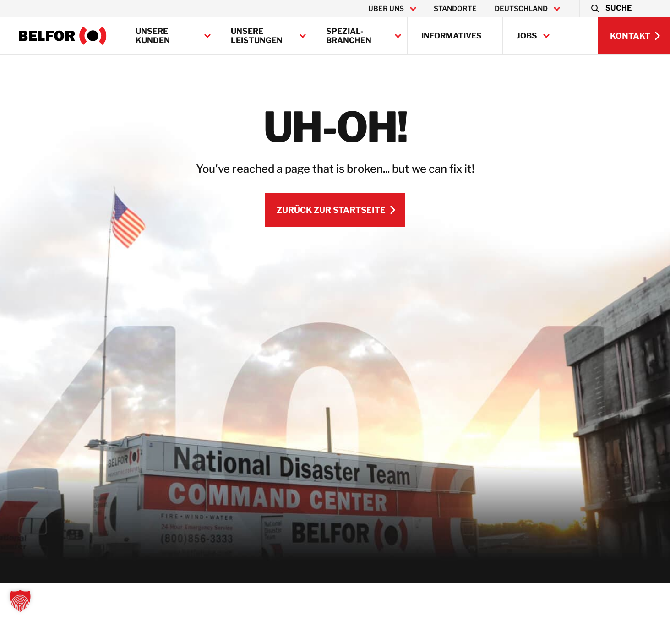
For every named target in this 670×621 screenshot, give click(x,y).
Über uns (386, 9)
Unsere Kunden (153, 36)
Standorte (455, 9)
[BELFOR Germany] (63, 36)
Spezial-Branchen (348, 36)
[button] (611, 8)
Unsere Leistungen (257, 36)
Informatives (451, 35)
